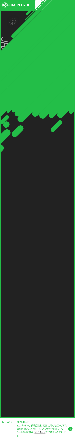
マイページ (40, 432)
